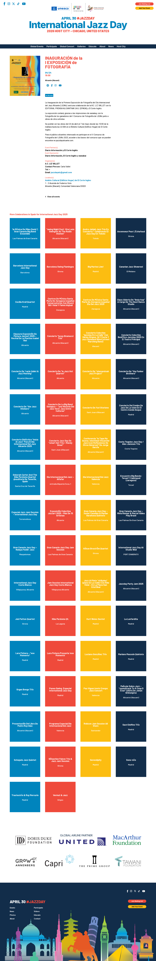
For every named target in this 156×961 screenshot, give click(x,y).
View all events (53, 197)
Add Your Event (144, 8)
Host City (121, 46)
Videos (37, 911)
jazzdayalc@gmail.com (61, 172)
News (111, 46)
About (102, 46)
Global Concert (67, 46)
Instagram (9, 3)
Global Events (36, 46)
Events (12, 908)
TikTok (18, 3)
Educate (93, 46)
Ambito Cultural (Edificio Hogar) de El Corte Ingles (68, 180)
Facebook (4, 3)
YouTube (24, 3)
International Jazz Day (78, 24)
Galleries (81, 46)
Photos (13, 915)
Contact (37, 919)
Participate (52, 46)
